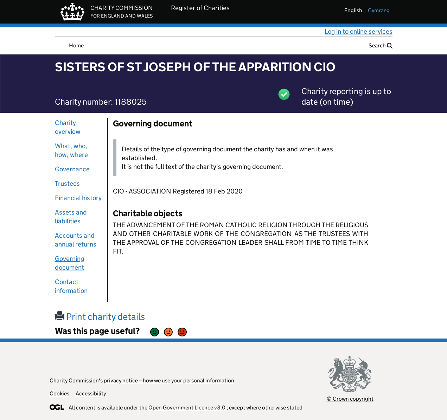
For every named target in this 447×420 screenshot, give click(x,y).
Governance (72, 169)
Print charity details (100, 316)
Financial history (78, 198)
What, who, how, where (71, 150)
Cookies (59, 393)
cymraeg (379, 10)
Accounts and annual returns (75, 239)
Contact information (71, 286)
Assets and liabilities (71, 216)
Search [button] (380, 45)
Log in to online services (358, 31)
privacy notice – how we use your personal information (169, 380)
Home (76, 45)
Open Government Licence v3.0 (186, 407)
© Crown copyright (350, 398)
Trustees (67, 183)
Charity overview (68, 127)
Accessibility (91, 393)
